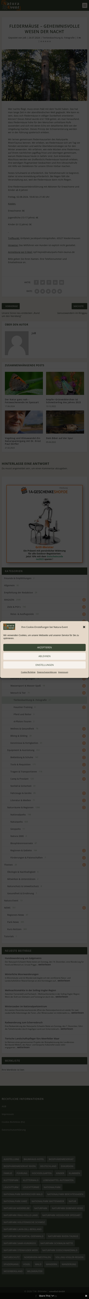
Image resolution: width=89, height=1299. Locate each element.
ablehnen (44, 656)
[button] (84, 627)
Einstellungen (45, 664)
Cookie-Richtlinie (28, 672)
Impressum (63, 672)
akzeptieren (44, 647)
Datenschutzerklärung (47, 672)
